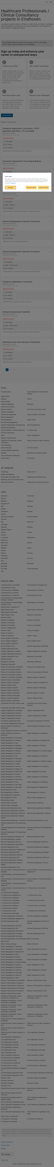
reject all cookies (31, 187)
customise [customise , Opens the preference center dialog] (10, 187)
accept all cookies (43, 187)
